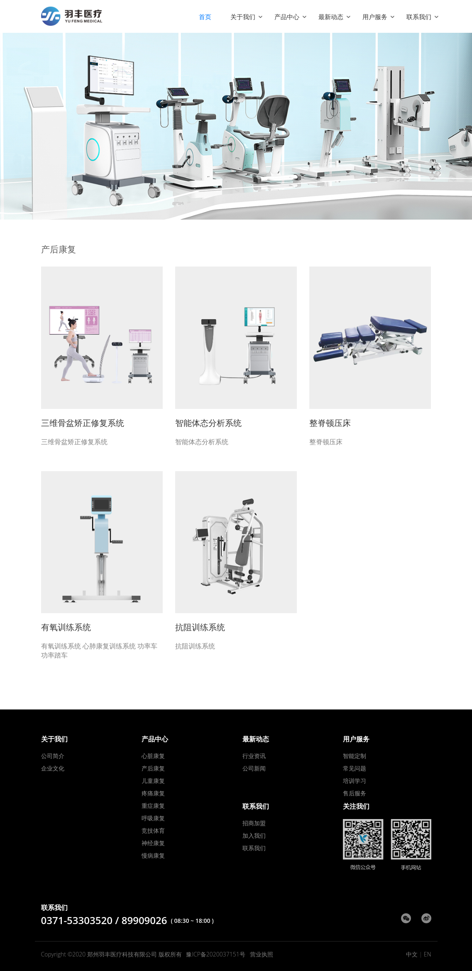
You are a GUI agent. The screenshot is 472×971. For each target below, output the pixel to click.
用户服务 (374, 16)
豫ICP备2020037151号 (215, 954)
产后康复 (153, 768)
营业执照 (261, 954)
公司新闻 (254, 768)
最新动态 (330, 16)
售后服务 (354, 793)
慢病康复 (153, 855)
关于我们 (242, 16)
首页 (205, 16)
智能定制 (354, 756)
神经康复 (153, 843)
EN (427, 954)
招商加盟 (254, 823)
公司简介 (52, 756)
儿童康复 (153, 781)
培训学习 (354, 781)
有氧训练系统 (66, 627)
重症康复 (153, 806)
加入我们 (254, 835)
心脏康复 (153, 756)
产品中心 (286, 16)
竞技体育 (153, 830)
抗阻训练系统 (200, 627)
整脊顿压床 (330, 422)
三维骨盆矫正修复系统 (82, 422)
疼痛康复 (153, 793)
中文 (412, 954)
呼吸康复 (153, 818)
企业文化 (52, 768)
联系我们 (418, 16)
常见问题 (354, 768)
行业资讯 (254, 756)
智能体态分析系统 (208, 422)
